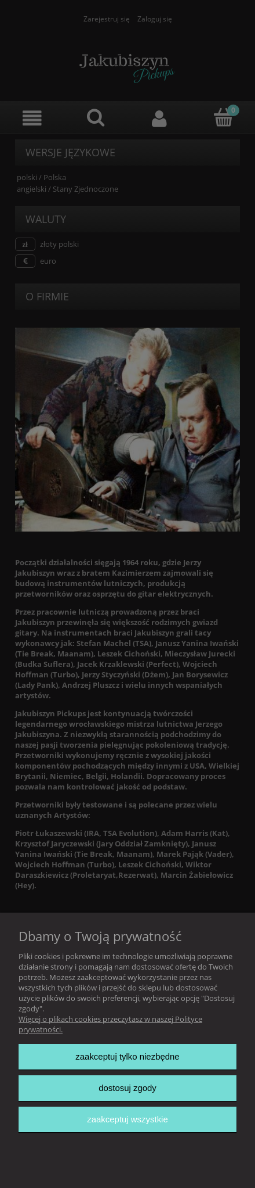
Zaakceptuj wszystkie (127, 1119)
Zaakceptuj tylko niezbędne (127, 1056)
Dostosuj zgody (127, 1088)
